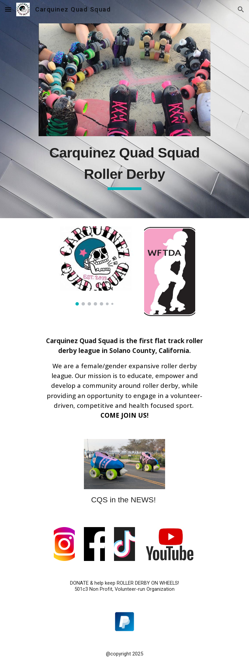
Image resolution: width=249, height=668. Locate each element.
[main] (124, 165)
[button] (8, 9)
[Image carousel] (94, 266)
